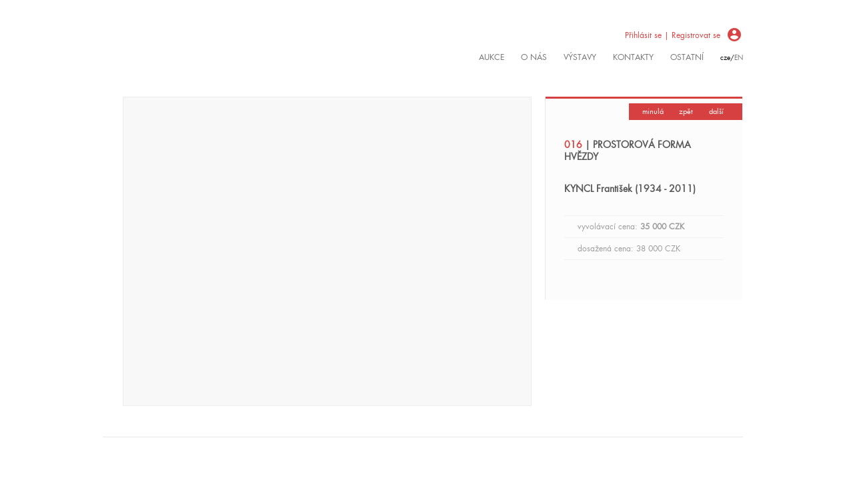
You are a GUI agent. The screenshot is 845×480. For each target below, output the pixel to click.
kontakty (633, 57)
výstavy (580, 57)
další (716, 111)
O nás (534, 57)
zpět (686, 111)
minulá (653, 111)
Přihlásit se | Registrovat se (672, 35)
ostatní (687, 57)
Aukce (491, 57)
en (738, 57)
